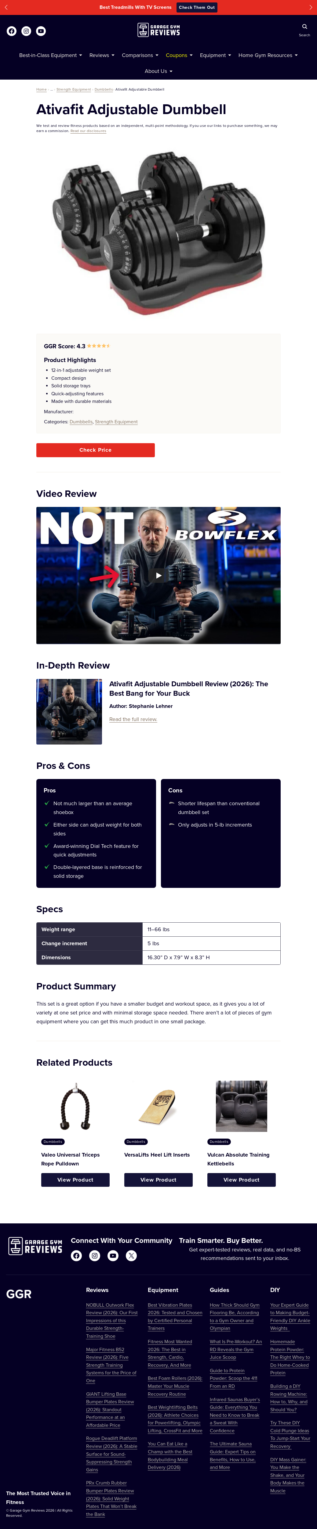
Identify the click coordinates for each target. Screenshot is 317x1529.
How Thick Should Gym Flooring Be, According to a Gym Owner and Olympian (235, 1316)
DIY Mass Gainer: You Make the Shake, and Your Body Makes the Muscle (288, 1475)
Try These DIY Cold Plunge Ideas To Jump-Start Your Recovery (290, 1434)
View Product (75, 1180)
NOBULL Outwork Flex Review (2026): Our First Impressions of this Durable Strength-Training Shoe (112, 1320)
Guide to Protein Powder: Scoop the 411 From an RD (233, 1378)
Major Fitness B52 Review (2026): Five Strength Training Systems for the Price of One (111, 1365)
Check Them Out (197, 7)
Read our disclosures (89, 130)
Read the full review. (133, 719)
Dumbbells (104, 89)
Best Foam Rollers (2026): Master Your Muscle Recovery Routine (175, 1386)
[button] (6, 7)
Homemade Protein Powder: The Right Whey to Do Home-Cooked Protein (290, 1357)
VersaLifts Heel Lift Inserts (157, 1155)
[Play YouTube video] (158, 575)
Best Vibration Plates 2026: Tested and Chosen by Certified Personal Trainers (175, 1316)
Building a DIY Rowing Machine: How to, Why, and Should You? (289, 1398)
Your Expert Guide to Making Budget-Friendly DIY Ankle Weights (290, 1316)
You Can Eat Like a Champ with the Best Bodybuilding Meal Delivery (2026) (170, 1455)
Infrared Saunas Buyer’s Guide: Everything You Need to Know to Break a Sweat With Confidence (235, 1415)
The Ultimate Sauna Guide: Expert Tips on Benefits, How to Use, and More (233, 1455)
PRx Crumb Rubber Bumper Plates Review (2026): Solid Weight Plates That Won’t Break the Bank (111, 1498)
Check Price (95, 450)
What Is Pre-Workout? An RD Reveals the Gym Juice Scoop (236, 1349)
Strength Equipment (73, 89)
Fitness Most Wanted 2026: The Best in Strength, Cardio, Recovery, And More (170, 1353)
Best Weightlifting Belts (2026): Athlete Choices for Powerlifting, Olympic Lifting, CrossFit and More (175, 1419)
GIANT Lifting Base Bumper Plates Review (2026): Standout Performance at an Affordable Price (110, 1409)
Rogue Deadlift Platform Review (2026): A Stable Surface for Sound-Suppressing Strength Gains (111, 1454)
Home (41, 89)
